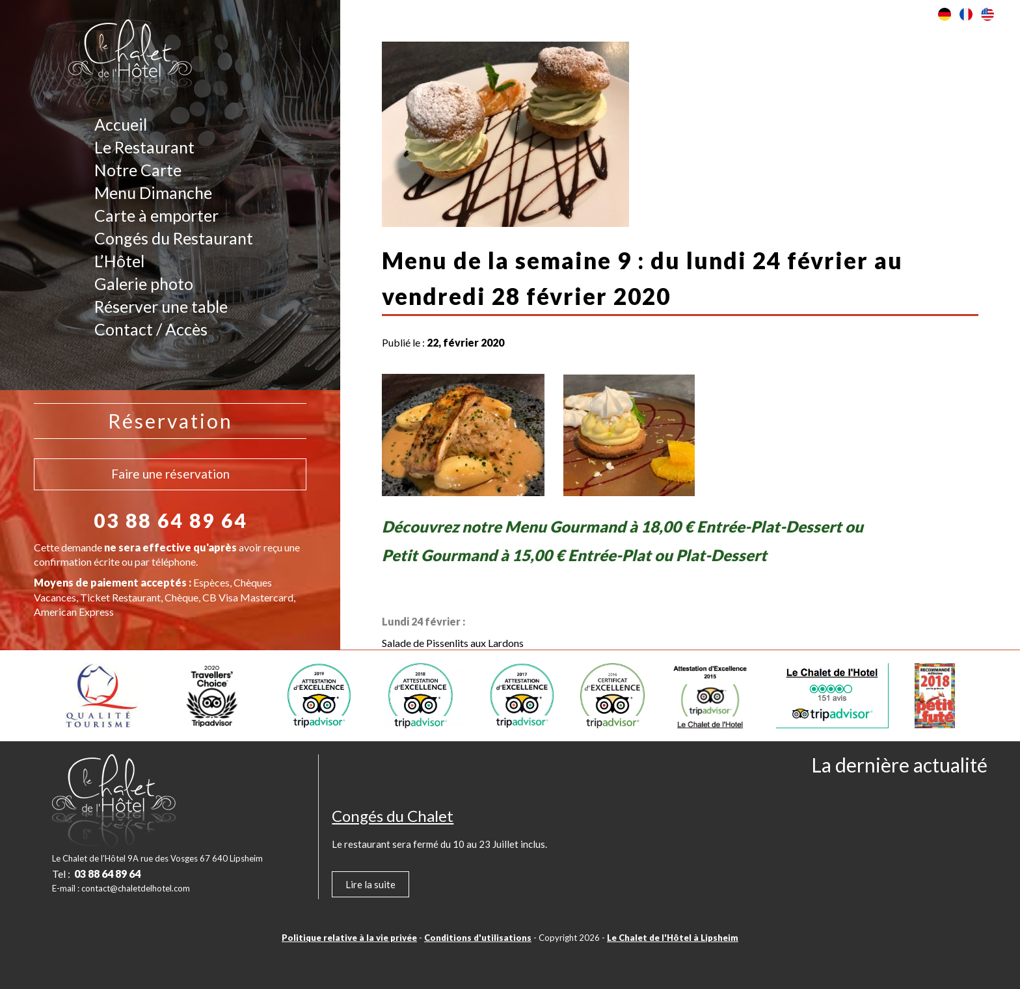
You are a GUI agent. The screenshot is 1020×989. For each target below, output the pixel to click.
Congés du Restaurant (173, 238)
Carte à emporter (156, 215)
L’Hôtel (119, 260)
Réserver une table (161, 306)
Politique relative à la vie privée (349, 937)
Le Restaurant (144, 147)
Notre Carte (137, 169)
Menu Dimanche (153, 192)
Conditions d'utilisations (477, 937)
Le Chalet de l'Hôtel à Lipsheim (672, 937)
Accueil (120, 124)
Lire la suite (370, 884)
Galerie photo (143, 283)
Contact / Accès (151, 329)
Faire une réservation (170, 473)
